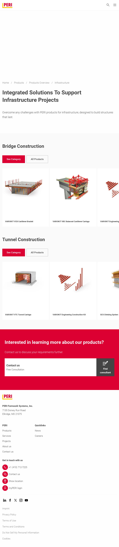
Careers (39, 436)
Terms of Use (9, 520)
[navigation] (13, 159)
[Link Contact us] (59, 474)
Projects (6, 441)
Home (5, 82)
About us (6, 446)
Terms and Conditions (13, 526)
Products (19, 82)
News (38, 430)
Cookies (6, 538)
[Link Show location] (59, 481)
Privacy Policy (9, 514)
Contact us (7, 451)
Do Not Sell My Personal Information (20, 532)
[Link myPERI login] (59, 488)
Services (6, 436)
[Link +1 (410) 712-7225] (59, 467)
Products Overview (39, 82)
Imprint (5, 508)
